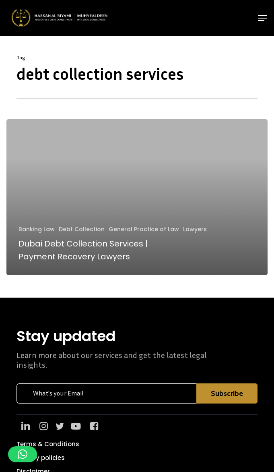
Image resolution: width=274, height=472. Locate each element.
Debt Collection (82, 229)
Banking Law (37, 229)
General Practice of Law (144, 229)
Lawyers (195, 229)
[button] (262, 18)
